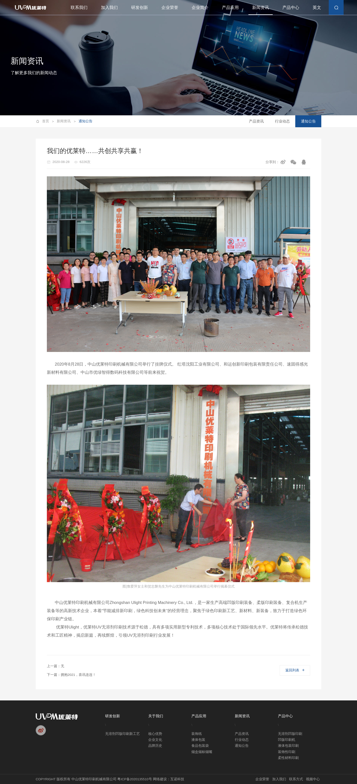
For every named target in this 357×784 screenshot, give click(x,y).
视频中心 (313, 779)
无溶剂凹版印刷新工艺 (122, 734)
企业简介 (200, 7)
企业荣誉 (169, 7)
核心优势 (155, 734)
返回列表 (294, 670)
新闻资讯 (260, 7)
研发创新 (139, 7)
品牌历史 (155, 746)
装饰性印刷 (286, 752)
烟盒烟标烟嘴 (201, 752)
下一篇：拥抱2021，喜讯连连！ (71, 675)
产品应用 (230, 7)
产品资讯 (256, 121)
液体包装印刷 (288, 746)
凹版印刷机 (286, 740)
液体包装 (198, 740)
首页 (48, 121)
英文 (317, 7)
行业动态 (282, 121)
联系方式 (296, 779)
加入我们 (109, 7)
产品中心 (290, 7)
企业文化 (155, 740)
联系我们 (79, 7)
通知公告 (85, 121)
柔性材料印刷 (288, 758)
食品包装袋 (200, 746)
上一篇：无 (55, 666)
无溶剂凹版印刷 (290, 734)
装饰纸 (196, 734)
